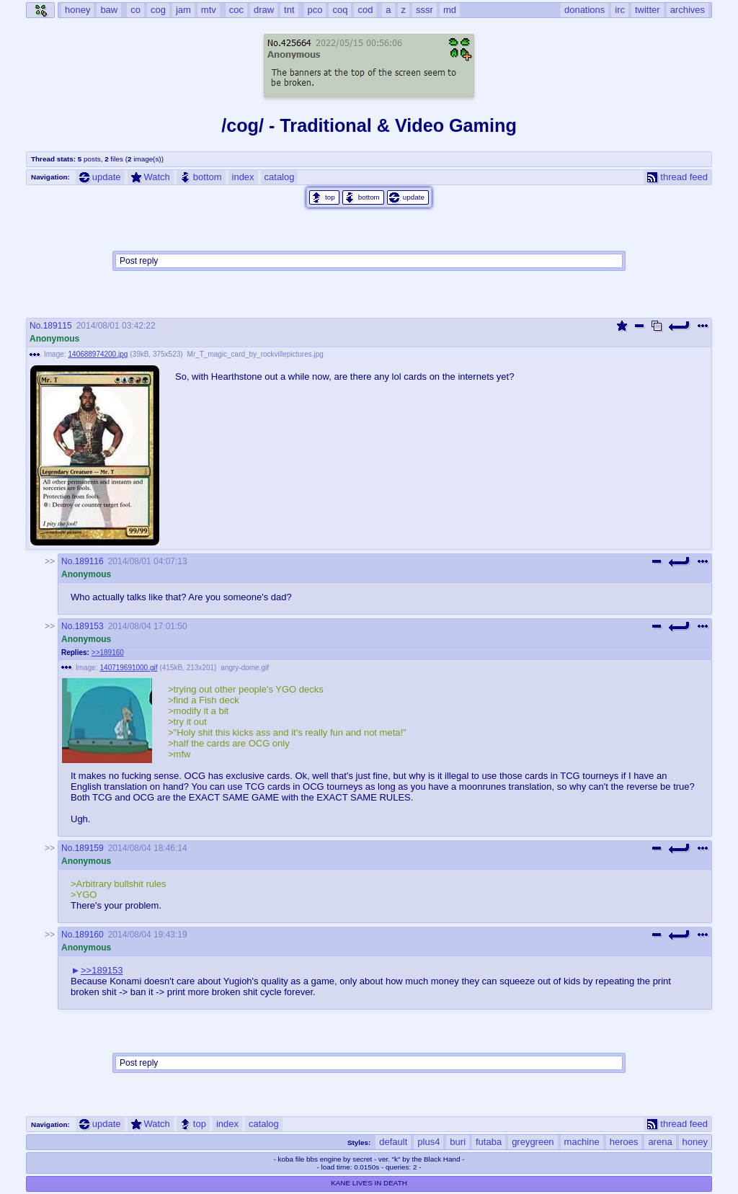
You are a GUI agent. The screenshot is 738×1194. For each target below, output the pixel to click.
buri (458, 1141)
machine (582, 1141)
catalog (279, 176)
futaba (489, 1141)
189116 (89, 561)
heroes (624, 1141)
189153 (89, 626)
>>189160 (108, 652)
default (393, 1141)
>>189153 (102, 970)
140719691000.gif (129, 668)
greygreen (533, 1141)
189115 (57, 326)
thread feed (677, 176)
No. (36, 326)
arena (660, 1141)
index (243, 176)
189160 (89, 935)
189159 (89, 848)
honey (695, 1141)
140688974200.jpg (98, 354)
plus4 (428, 1141)
